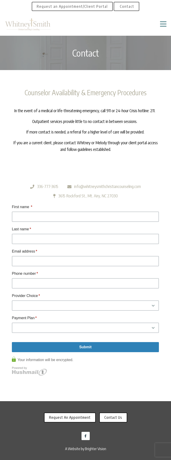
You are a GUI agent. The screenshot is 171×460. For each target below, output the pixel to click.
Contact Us (113, 417)
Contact (126, 6)
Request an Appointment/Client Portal (72, 6)
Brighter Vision (95, 448)
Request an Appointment (70, 417)
